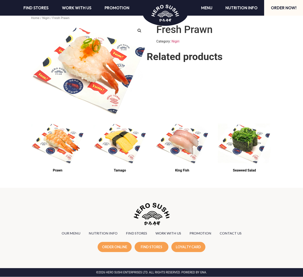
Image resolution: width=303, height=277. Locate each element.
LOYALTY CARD (189, 247)
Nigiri (46, 18)
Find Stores (36, 7)
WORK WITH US (168, 233)
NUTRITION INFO (103, 233)
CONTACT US (231, 233)
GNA (203, 272)
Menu (206, 7)
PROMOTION (200, 233)
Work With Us (76, 7)
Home (35, 18)
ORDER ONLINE (114, 247)
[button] (139, 30)
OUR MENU (71, 233)
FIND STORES (136, 233)
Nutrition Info (241, 7)
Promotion (117, 7)
